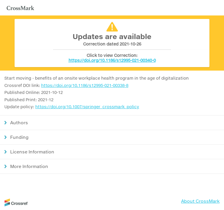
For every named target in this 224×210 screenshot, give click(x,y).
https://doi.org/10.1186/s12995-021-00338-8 (84, 85)
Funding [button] (19, 137)
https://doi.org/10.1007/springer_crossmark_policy (87, 106)
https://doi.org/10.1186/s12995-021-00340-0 (112, 60)
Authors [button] (19, 122)
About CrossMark (200, 201)
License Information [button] (32, 151)
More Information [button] (29, 166)
